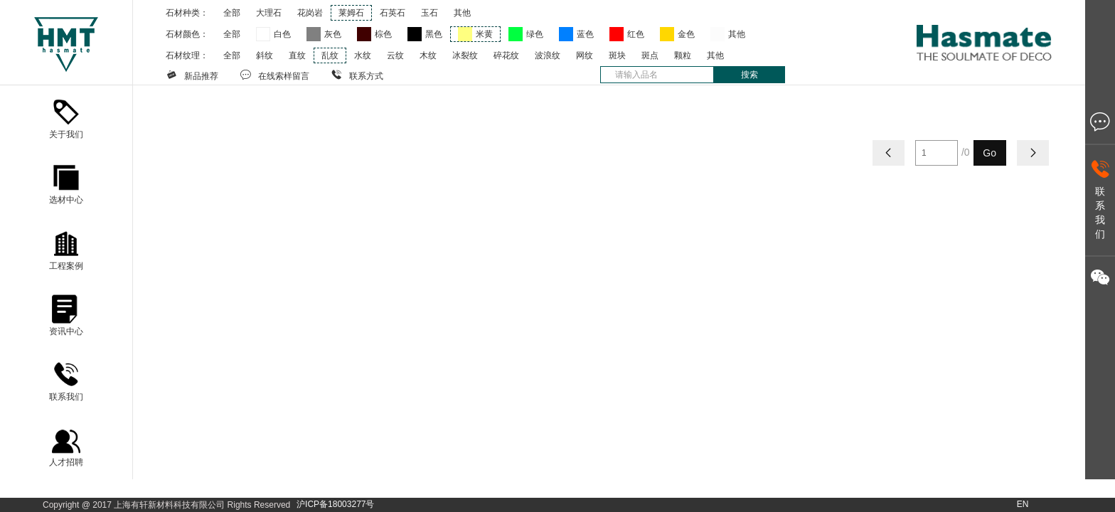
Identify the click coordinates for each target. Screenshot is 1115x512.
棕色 (383, 34)
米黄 (484, 34)
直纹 (297, 55)
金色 (686, 34)
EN (1023, 504)
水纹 (362, 55)
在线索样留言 (274, 74)
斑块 (617, 55)
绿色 (534, 34)
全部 (231, 13)
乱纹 (329, 55)
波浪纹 (547, 55)
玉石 (429, 13)
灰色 (332, 34)
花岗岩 (310, 13)
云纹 (395, 55)
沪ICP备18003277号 (335, 504)
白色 (282, 34)
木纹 (428, 55)
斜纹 (264, 55)
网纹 (584, 55)
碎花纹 (506, 55)
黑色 (433, 34)
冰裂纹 (465, 55)
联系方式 (357, 74)
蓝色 (585, 34)
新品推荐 (192, 74)
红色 (635, 34)
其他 (462, 13)
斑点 (649, 55)
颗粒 (682, 55)
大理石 (269, 13)
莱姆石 (351, 13)
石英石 (392, 13)
